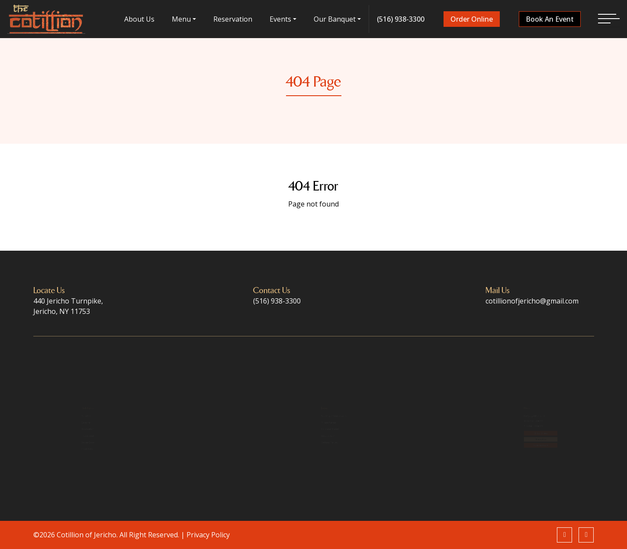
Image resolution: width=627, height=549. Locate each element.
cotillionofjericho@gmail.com (532, 301)
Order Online (471, 19)
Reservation (233, 19)
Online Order (71, 456)
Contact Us (69, 470)
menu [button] (181, 19)
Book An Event (549, 19)
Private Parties (304, 416)
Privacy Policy (208, 534)
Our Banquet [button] (335, 19)
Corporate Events (307, 429)
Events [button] (280, 19)
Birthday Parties (305, 456)
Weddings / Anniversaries (315, 403)
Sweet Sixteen (303, 443)
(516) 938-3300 (400, 19)
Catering (67, 416)
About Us (140, 19)
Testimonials (71, 443)
